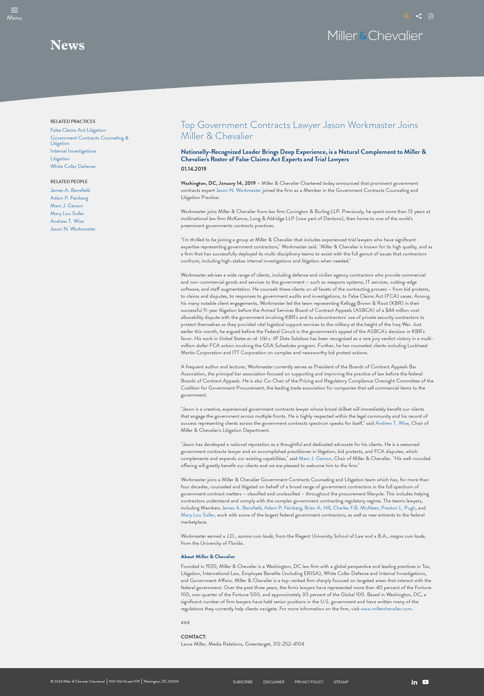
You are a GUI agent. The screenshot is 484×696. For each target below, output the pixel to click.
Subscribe (243, 682)
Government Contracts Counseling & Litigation (89, 140)
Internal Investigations (73, 151)
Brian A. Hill (317, 508)
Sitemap (341, 682)
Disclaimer (273, 682)
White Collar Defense (72, 166)
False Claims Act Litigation (78, 130)
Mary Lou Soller (197, 515)
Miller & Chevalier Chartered (84, 681)
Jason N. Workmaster (238, 190)
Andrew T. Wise (392, 423)
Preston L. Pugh (398, 508)
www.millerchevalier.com (386, 609)
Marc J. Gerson (315, 458)
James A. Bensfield (241, 508)
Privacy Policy (309, 682)
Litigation (60, 159)
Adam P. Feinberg (283, 508)
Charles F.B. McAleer (355, 508)
